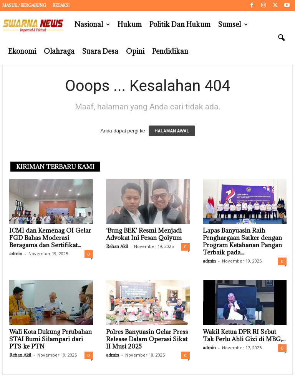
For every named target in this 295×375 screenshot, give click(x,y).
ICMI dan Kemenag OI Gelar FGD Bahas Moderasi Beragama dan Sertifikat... (50, 238)
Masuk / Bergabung (24, 5)
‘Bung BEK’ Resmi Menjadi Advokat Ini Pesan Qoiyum (144, 234)
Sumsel (233, 24)
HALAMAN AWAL (171, 131)
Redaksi (61, 5)
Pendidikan (170, 51)
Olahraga (59, 51)
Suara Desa (100, 51)
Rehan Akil (117, 246)
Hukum (130, 24)
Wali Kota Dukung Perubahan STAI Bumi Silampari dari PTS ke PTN (50, 339)
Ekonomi (22, 51)
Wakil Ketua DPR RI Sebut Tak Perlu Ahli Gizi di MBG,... (244, 335)
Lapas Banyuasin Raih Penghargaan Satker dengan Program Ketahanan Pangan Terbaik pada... (242, 241)
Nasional (92, 24)
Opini (135, 51)
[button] (281, 38)
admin (15, 254)
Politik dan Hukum (179, 24)
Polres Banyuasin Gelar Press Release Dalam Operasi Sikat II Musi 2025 (147, 339)
